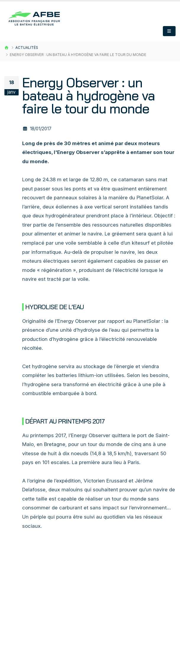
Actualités (26, 47)
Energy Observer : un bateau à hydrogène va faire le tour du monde (88, 95)
